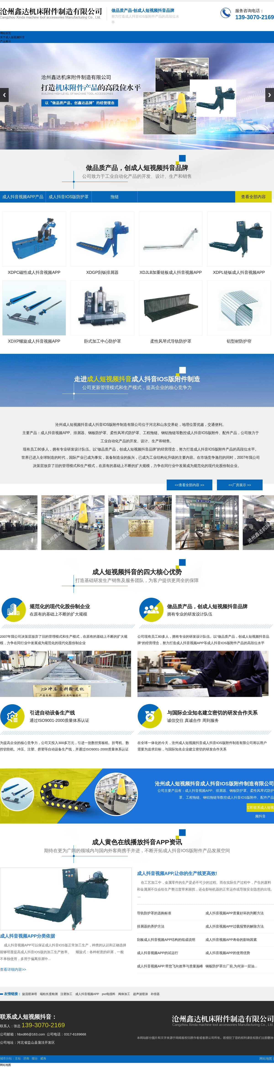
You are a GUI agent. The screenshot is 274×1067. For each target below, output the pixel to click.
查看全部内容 (253, 197)
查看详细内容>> (13, 969)
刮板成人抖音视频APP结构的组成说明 (166, 940)
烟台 (35, 1058)
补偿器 (155, 994)
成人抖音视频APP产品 (22, 197)
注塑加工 (66, 994)
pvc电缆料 (108, 994)
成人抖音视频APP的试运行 (157, 953)
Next (269, 95)
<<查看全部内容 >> (189, 485)
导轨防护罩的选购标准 (154, 913)
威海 (43, 1058)
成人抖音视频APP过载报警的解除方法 (235, 926)
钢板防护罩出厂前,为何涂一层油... (231, 966)
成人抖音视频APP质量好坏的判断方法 (235, 913)
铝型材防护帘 (239, 341)
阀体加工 (124, 994)
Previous (4, 95)
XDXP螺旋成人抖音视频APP (34, 341)
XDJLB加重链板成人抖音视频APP (171, 272)
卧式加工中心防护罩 (102, 341)
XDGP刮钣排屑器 (102, 272)
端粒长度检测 (49, 994)
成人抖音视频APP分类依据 (27, 936)
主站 (18, 1058)
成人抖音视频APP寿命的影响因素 (231, 940)
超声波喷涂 (140, 994)
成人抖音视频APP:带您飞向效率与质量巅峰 (170, 966)
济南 (26, 1058)
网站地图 (265, 1058)
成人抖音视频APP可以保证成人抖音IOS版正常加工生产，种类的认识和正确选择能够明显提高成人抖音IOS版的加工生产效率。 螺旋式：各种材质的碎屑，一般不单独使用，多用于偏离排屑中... (63, 952)
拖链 (115, 197)
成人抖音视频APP (87, 994)
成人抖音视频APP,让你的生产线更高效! (177, 873)
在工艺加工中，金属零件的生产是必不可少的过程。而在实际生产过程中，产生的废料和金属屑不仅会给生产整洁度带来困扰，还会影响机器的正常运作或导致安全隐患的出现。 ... (205, 889)
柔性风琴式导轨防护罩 (170, 341)
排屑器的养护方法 (150, 926)
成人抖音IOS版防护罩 (69, 197)
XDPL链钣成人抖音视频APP (239, 272)
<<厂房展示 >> (239, 485)
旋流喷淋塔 (29, 994)
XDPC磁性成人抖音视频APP (34, 272)
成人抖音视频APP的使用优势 (228, 953)
